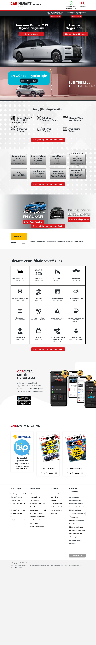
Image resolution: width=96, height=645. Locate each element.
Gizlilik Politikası (56, 503)
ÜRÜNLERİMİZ (35, 489)
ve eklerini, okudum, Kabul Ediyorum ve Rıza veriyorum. (77, 530)
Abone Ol (77, 555)
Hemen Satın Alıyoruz (75, 34)
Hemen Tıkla (29, 80)
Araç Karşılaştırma (37, 526)
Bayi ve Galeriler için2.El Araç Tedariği (55, 13)
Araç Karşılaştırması (79, 219)
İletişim (53, 500)
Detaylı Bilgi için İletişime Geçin (48, 140)
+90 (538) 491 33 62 (19, 513)
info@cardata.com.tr (18, 520)
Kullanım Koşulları (57, 507)
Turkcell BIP (21, 468)
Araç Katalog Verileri (38, 510)
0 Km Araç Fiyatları (33, 222)
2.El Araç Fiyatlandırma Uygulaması (35, 497)
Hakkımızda (54, 494)
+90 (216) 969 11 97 (19, 510)
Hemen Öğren (31, 34)
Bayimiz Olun (55, 497)
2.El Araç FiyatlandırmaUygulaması (76, 13)
